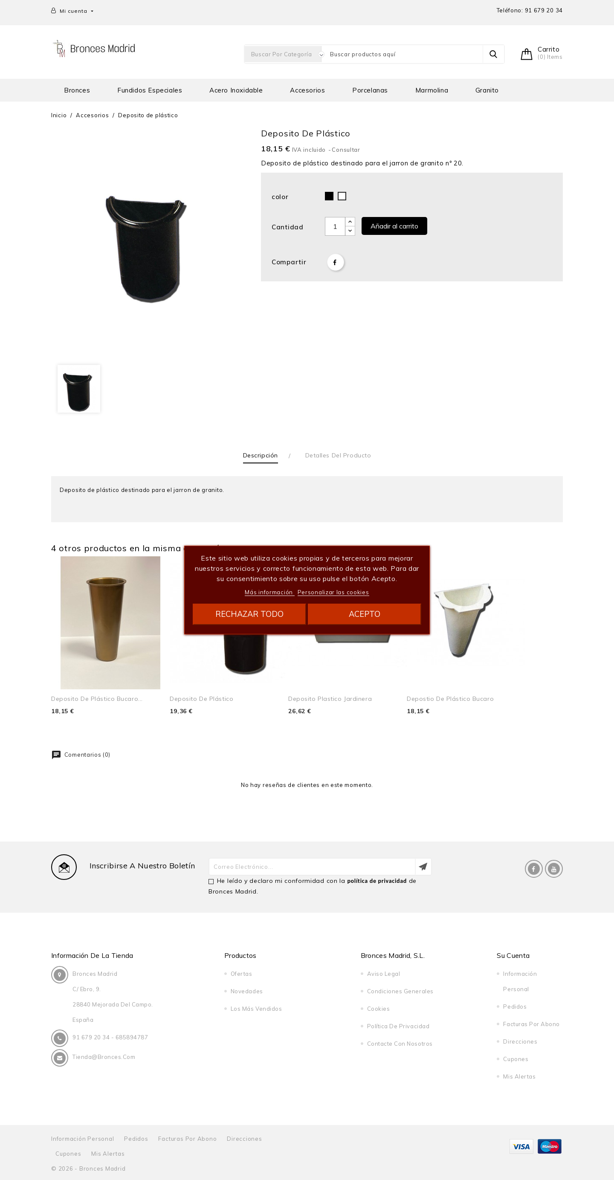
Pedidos (515, 1006)
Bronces (77, 90)
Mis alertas (519, 1076)
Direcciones (520, 1041)
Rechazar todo (249, 614)
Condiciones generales (400, 991)
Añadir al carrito (394, 226)
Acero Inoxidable (236, 90)
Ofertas (241, 973)
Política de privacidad (398, 1026)
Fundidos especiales (149, 90)
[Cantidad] (335, 226)
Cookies (378, 1008)
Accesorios (307, 90)
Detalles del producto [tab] (338, 455)
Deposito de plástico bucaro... (97, 699)
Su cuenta (513, 955)
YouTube (554, 869)
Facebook (534, 869)
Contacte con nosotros (400, 1043)
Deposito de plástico (201, 699)
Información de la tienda (92, 955)
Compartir (335, 262)
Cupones (515, 1059)
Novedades (247, 991)
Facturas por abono (531, 1024)
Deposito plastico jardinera (330, 699)
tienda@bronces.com (103, 1056)
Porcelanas (370, 90)
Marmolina (431, 90)
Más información (269, 592)
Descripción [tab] (260, 455)
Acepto (364, 614)
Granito (487, 90)
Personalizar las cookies (333, 592)
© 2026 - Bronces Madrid (88, 1168)
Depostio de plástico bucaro (450, 699)
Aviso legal (383, 973)
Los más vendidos (256, 1008)
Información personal (82, 1138)
